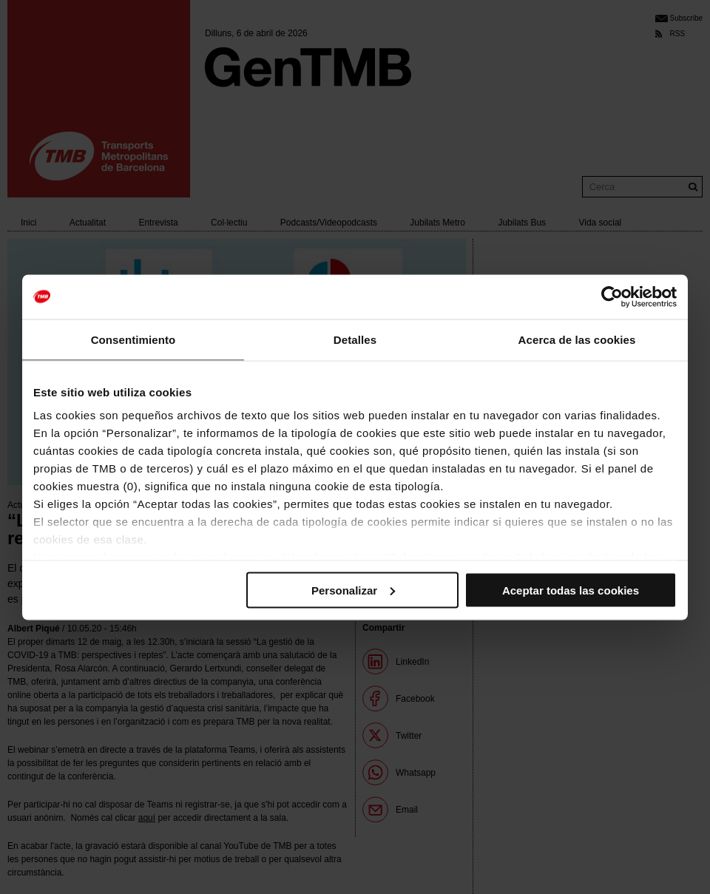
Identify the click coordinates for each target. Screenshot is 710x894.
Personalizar (353, 589)
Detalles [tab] (355, 339)
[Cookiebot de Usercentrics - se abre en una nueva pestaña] (612, 296)
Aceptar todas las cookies (570, 589)
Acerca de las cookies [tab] (577, 339)
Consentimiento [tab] (133, 339)
